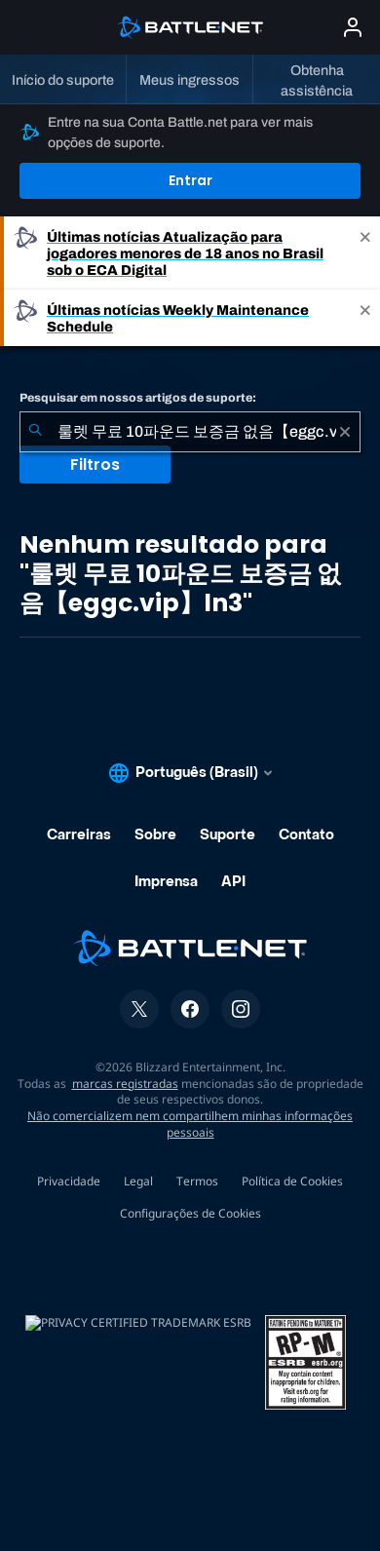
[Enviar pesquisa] (35, 431)
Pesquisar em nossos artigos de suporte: (137, 398)
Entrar (190, 180)
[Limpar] (345, 431)
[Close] (365, 253)
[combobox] (190, 431)
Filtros (95, 464)
